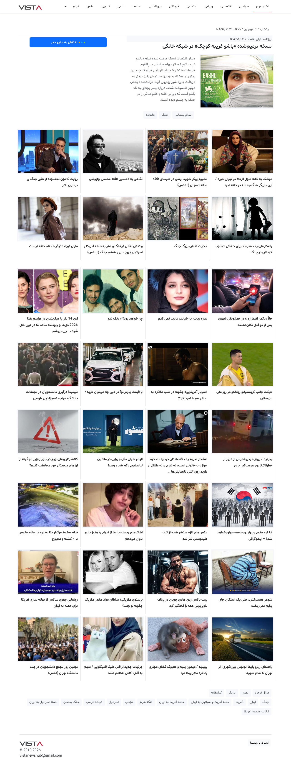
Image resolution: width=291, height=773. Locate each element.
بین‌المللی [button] (155, 6)
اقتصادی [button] (226, 6)
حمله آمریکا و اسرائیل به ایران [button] (210, 702)
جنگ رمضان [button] (71, 702)
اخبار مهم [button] (262, 6)
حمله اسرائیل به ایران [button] (43, 702)
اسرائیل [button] (114, 702)
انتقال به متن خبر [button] (68, 42)
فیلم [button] (76, 6)
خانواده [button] (150, 115)
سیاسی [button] (244, 6)
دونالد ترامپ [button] (94, 702)
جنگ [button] (165, 115)
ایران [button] (253, 702)
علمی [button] (121, 6)
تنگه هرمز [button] (146, 702)
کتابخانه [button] (216, 693)
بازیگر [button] (232, 693)
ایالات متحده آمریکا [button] (256, 711)
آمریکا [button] (239, 702)
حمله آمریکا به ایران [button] (171, 702)
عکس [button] (90, 6)
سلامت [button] (136, 6)
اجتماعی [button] (192, 6)
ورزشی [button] (209, 6)
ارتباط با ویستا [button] (259, 743)
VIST (30, 6)
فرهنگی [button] (174, 6)
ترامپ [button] (129, 702)
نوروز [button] (245, 693)
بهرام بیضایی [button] (183, 115)
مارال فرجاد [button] (262, 693)
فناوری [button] (106, 6)
